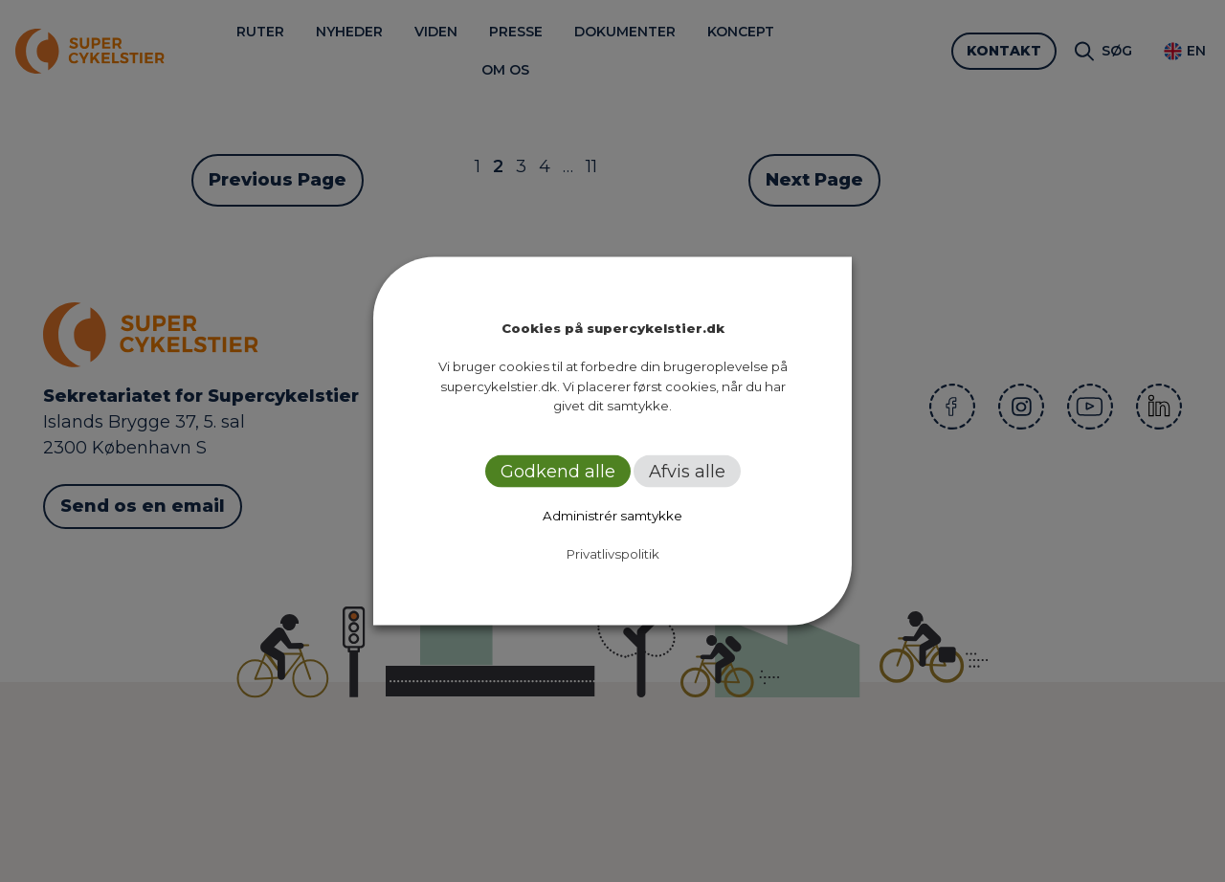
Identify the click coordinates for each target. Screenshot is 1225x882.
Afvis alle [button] (687, 470)
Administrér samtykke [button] (612, 514)
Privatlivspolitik (613, 553)
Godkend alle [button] (558, 470)
